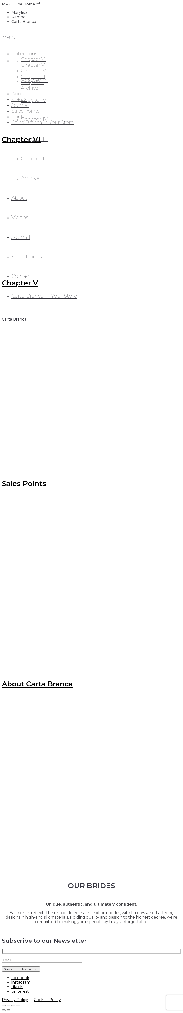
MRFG (8, 4)
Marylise (19, 12)
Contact (20, 117)
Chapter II (32, 82)
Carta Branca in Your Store (42, 122)
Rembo (18, 17)
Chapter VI (33, 59)
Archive (29, 88)
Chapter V (33, 100)
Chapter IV (33, 71)
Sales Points (25, 111)
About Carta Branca (37, 683)
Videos (19, 99)
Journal (20, 105)
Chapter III (33, 76)
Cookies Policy (47, 999)
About (18, 94)
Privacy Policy (15, 999)
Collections (24, 53)
